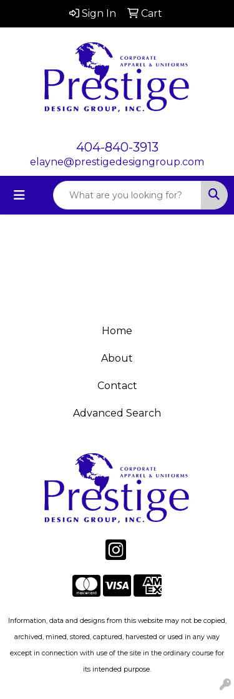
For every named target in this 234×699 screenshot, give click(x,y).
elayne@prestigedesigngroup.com (117, 162)
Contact (117, 386)
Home (117, 331)
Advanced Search (117, 413)
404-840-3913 (117, 147)
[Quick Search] (127, 195)
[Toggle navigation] (19, 195)
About (117, 358)
